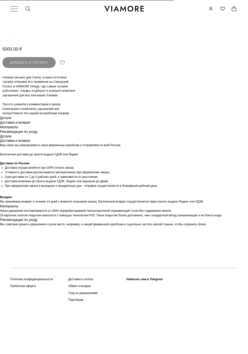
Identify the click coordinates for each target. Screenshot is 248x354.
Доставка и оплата (80, 309)
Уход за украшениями (83, 323)
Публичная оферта (23, 316)
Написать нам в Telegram (144, 309)
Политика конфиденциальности (31, 309)
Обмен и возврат (79, 316)
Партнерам (75, 329)
